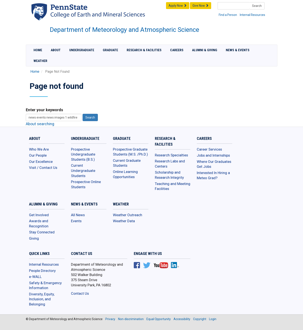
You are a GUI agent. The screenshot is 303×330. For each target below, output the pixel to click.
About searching (40, 124)
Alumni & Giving (204, 50)
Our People (38, 155)
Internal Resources (252, 15)
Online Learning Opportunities (125, 174)
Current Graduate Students (127, 163)
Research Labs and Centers (170, 163)
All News (78, 215)
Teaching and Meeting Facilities (172, 186)
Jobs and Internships (213, 155)
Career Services (209, 149)
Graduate (110, 50)
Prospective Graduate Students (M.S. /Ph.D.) (130, 152)
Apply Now (178, 5)
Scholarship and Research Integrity (169, 175)
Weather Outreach (127, 215)
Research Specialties (171, 155)
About (56, 50)
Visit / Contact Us (43, 167)
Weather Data (124, 221)
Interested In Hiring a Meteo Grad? (213, 175)
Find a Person (228, 15)
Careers (176, 50)
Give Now (200, 5)
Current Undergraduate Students (83, 170)
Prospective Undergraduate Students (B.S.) (83, 154)
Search (257, 6)
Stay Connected (42, 232)
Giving (34, 238)
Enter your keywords (44, 110)
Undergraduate (81, 50)
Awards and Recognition (38, 223)
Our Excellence (41, 161)
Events (76, 221)
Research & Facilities (144, 50)
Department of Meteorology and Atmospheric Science (124, 29)
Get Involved (39, 215)
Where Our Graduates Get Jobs (214, 164)
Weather (40, 61)
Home (38, 50)
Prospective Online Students (86, 184)
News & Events (237, 50)
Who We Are (39, 149)
